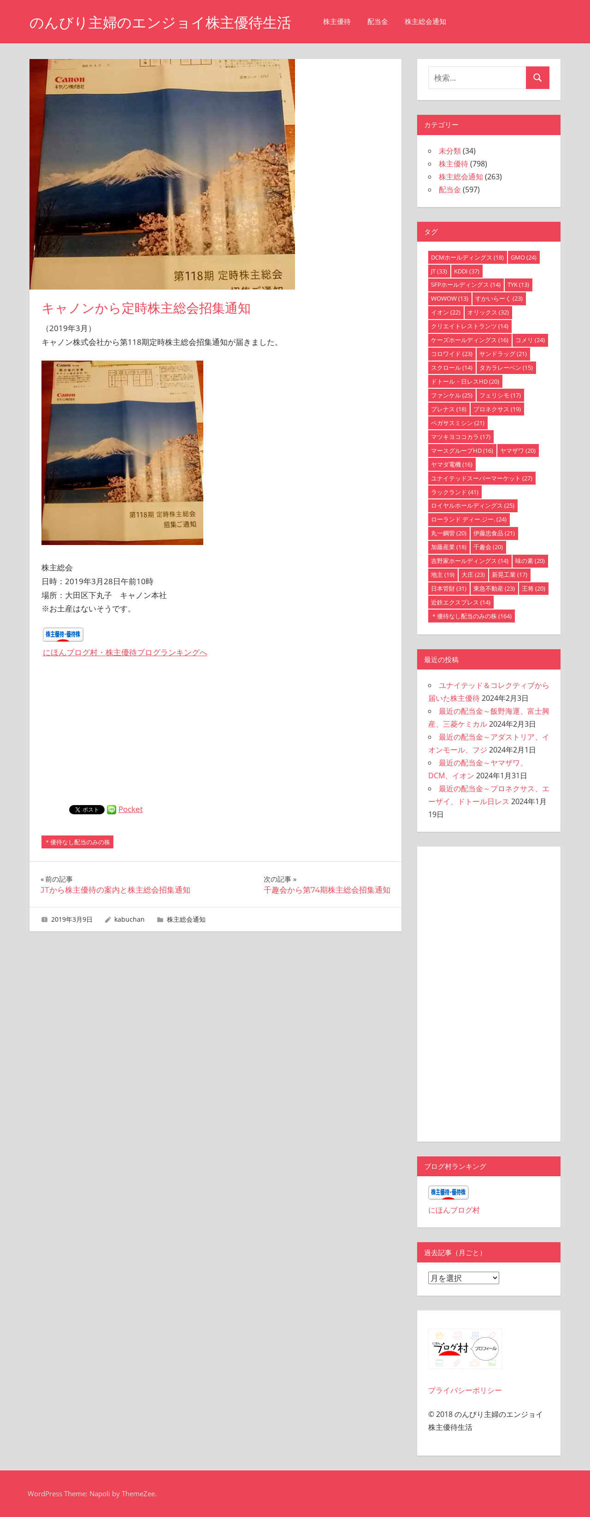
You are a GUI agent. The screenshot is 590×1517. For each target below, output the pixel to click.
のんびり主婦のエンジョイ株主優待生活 (165, 22)
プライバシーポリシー (465, 1390)
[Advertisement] (215, 735)
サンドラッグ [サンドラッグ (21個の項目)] (503, 354)
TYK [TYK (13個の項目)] (518, 284)
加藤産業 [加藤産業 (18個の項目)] (448, 547)
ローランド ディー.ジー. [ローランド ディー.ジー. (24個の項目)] (469, 519)
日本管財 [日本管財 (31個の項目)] (448, 588)
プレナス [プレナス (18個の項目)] (448, 409)
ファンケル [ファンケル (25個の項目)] (451, 395)
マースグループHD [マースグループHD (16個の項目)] (462, 450)
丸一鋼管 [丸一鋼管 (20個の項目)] (448, 533)
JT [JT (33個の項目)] (439, 271)
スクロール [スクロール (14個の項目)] (451, 367)
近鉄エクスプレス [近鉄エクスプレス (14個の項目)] (460, 602)
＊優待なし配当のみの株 (77, 842)
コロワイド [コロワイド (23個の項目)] (451, 354)
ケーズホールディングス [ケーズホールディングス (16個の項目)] (469, 340)
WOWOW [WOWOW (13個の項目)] (449, 298)
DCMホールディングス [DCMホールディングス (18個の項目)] (467, 257)
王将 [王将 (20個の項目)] (533, 588)
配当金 (386, 21)
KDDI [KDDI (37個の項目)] (466, 271)
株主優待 (345, 21)
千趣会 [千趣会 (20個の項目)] (488, 547)
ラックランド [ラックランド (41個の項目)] (454, 492)
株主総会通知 (433, 21)
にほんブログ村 (454, 1210)
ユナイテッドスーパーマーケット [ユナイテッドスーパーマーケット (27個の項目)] (481, 478)
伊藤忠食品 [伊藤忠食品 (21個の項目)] (494, 533)
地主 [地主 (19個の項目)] (442, 574)
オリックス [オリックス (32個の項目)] (488, 312)
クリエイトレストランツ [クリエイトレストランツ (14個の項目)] (469, 326)
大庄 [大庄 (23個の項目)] (473, 574)
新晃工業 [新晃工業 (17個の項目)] (509, 574)
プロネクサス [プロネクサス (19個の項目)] (497, 409)
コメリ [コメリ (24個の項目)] (530, 340)
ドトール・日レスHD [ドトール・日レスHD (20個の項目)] (465, 381)
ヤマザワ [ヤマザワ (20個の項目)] (518, 450)
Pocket (130, 809)
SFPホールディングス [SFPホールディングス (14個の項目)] (466, 284)
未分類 (450, 151)
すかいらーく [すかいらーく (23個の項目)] (499, 298)
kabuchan (129, 919)
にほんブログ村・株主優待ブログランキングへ (125, 652)
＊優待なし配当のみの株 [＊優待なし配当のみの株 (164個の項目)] (471, 616)
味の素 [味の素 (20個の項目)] (530, 561)
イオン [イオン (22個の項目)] (445, 312)
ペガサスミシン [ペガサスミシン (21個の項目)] (457, 423)
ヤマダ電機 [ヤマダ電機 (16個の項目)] (451, 464)
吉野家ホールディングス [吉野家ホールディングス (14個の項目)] (469, 561)
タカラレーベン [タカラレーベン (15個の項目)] (506, 367)
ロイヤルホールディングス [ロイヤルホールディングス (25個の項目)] (472, 505)
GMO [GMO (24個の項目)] (524, 257)
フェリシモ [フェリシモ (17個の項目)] (500, 395)
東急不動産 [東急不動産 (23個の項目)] (494, 588)
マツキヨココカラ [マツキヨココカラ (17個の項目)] (460, 437)
